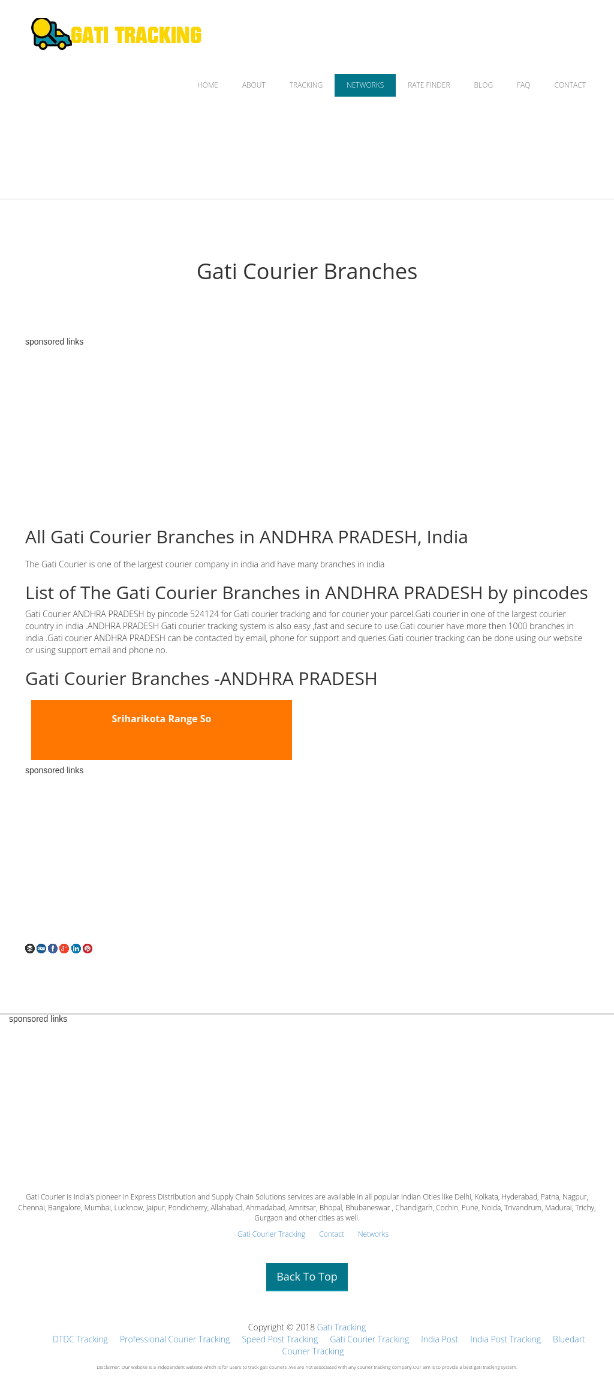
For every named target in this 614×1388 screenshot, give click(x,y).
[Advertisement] (307, 430)
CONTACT (570, 85)
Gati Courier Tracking (271, 1234)
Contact (331, 1234)
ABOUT (254, 85)
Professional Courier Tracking (175, 1339)
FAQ (523, 85)
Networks (373, 1234)
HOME (207, 85)
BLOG (483, 85)
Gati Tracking (341, 1327)
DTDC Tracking (80, 1339)
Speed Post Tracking (280, 1339)
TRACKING (306, 85)
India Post (439, 1339)
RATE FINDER (429, 85)
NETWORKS (365, 85)
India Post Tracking (505, 1339)
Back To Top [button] (307, 1276)
